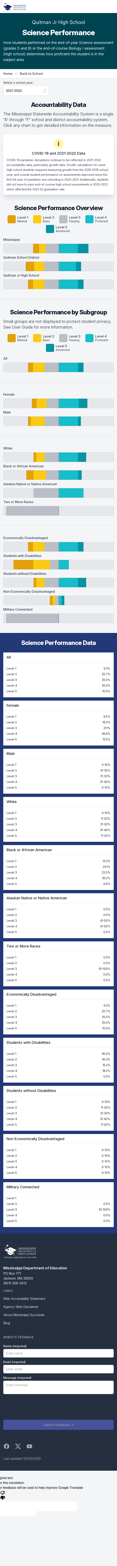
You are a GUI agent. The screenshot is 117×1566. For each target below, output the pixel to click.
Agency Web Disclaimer (20, 1307)
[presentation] (34, 1407)
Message (17, 1377)
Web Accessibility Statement (24, 1299)
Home (7, 74)
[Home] (14, 6)
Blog (6, 1323)
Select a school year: (18, 82)
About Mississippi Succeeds (24, 1315)
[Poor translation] (2, 1495)
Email (14, 1362)
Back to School (31, 74)
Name (15, 1346)
